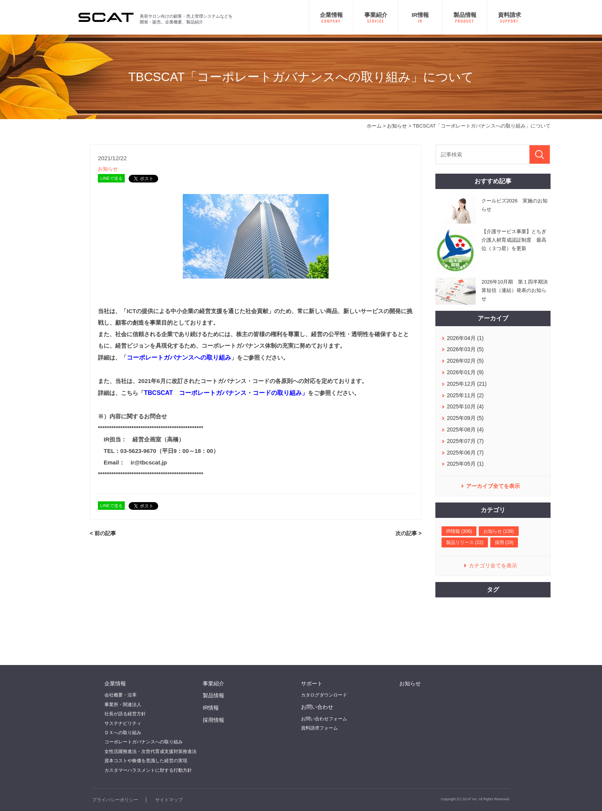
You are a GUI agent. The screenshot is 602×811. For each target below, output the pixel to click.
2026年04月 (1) (465, 338)
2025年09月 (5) (465, 418)
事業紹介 (213, 683)
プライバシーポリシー (115, 800)
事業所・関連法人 (122, 704)
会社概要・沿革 (120, 695)
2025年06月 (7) (465, 452)
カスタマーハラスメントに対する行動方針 (148, 770)
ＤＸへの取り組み (122, 732)
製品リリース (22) (464, 542)
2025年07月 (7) (465, 441)
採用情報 (213, 720)
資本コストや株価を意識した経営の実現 (145, 760)
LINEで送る (111, 178)
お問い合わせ (317, 707)
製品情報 (213, 695)
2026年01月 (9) (465, 372)
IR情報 (211, 708)
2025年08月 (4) (465, 429)
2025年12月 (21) (467, 384)
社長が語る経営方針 (125, 713)
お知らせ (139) (498, 531)
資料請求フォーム (319, 728)
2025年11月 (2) (465, 395)
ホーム (374, 126)
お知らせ (397, 126)
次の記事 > (408, 533)
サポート (311, 683)
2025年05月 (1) (465, 464)
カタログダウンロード (324, 695)
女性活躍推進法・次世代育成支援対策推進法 (150, 751)
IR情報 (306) (459, 531)
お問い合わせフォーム (324, 718)
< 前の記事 (103, 533)
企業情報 (115, 683)
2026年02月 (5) (465, 361)
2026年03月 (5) (465, 349)
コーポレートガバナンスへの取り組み (179, 357)
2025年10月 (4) (465, 406)
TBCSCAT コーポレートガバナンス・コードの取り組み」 (226, 393)
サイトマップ (169, 800)
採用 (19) (504, 542)
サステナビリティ (122, 723)
